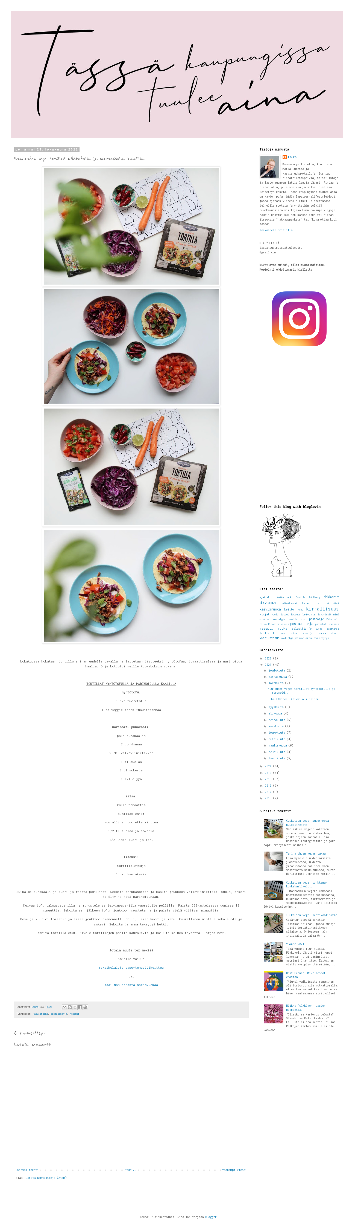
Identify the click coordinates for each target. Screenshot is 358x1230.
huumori (307, 603)
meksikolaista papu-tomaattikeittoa (131, 967)
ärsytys (324, 638)
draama (268, 602)
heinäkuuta (278, 720)
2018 (269, 779)
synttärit (333, 628)
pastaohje (316, 619)
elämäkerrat (289, 603)
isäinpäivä (332, 603)
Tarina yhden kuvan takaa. (306, 853)
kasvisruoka (40, 1013)
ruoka (282, 628)
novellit (293, 619)
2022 (269, 658)
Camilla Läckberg (308, 597)
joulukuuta (278, 670)
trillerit (267, 633)
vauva (322, 633)
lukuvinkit (324, 614)
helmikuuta (278, 752)
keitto (289, 609)
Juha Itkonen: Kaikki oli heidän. (294, 699)
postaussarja (59, 1013)
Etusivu (130, 1169)
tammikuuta (278, 758)
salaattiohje (302, 628)
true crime (288, 633)
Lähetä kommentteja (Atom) (46, 1177)
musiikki (265, 619)
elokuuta (276, 713)
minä (336, 614)
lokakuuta (277, 683)
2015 (269, 798)
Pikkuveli (333, 619)
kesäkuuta (277, 726)
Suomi (319, 628)
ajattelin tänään (272, 597)
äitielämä (312, 637)
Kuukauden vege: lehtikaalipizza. (312, 915)
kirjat (264, 614)
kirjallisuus (322, 609)
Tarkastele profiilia (276, 230)
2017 (269, 785)
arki (290, 597)
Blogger (211, 1217)
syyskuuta (277, 707)
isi (318, 603)
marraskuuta (278, 676)
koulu (275, 614)
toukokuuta (278, 732)
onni (304, 619)
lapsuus (295, 614)
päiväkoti (321, 624)
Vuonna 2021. (296, 944)
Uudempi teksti (27, 1169)
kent (300, 609)
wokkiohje (287, 637)
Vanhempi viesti (234, 1169)
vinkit (335, 633)
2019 (269, 772)
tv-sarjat (308, 633)
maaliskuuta (278, 745)
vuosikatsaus (269, 637)
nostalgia (279, 619)
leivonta (308, 614)
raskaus (334, 624)
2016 (269, 792)
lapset (285, 614)
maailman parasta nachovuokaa (131, 985)
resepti (74, 1013)
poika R (264, 624)
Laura (292, 157)
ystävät (299, 638)
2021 (269, 664)
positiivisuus (280, 624)
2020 (269, 766)
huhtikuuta (278, 739)
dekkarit (331, 597)
